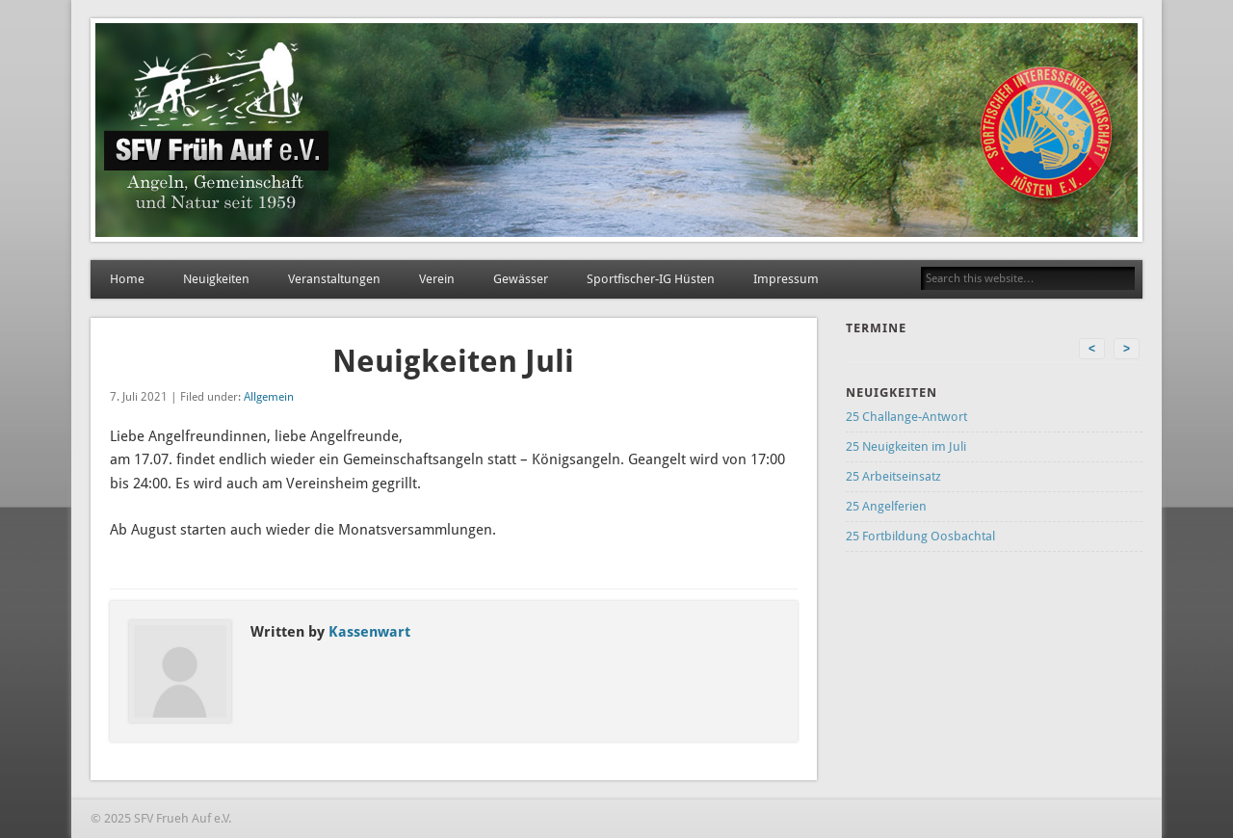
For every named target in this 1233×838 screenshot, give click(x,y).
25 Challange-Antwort (906, 416)
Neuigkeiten (216, 279)
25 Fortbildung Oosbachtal (920, 536)
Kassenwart (369, 632)
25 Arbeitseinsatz (893, 476)
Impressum (786, 279)
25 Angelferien (886, 506)
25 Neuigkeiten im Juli (906, 446)
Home (127, 279)
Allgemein (269, 397)
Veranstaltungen (334, 279)
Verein (437, 279)
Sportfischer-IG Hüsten (651, 279)
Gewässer (520, 279)
